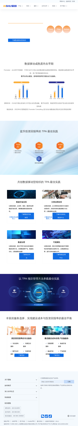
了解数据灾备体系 (26, 215)
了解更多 (21, 355)
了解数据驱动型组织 (19, 40)
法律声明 (14, 421)
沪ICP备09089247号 (43, 424)
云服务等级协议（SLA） (52, 421)
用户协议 (22, 421)
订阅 (69, 381)
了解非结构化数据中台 (60, 215)
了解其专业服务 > (13, 217)
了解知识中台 (26, 256)
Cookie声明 (31, 421)
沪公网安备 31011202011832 (59, 424)
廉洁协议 (39, 421)
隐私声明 (6, 421)
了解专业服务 (41, 40)
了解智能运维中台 (61, 256)
